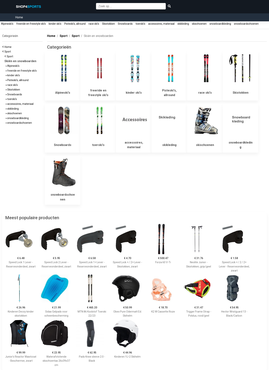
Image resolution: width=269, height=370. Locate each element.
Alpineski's (7, 23)
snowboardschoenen (246, 23)
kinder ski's (55, 23)
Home (19, 17)
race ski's (93, 23)
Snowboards (125, 23)
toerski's (140, 23)
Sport (8, 51)
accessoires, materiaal (161, 23)
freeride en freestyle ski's (31, 23)
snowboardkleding (220, 23)
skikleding (183, 23)
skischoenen (199, 23)
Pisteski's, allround (75, 23)
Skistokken (108, 23)
